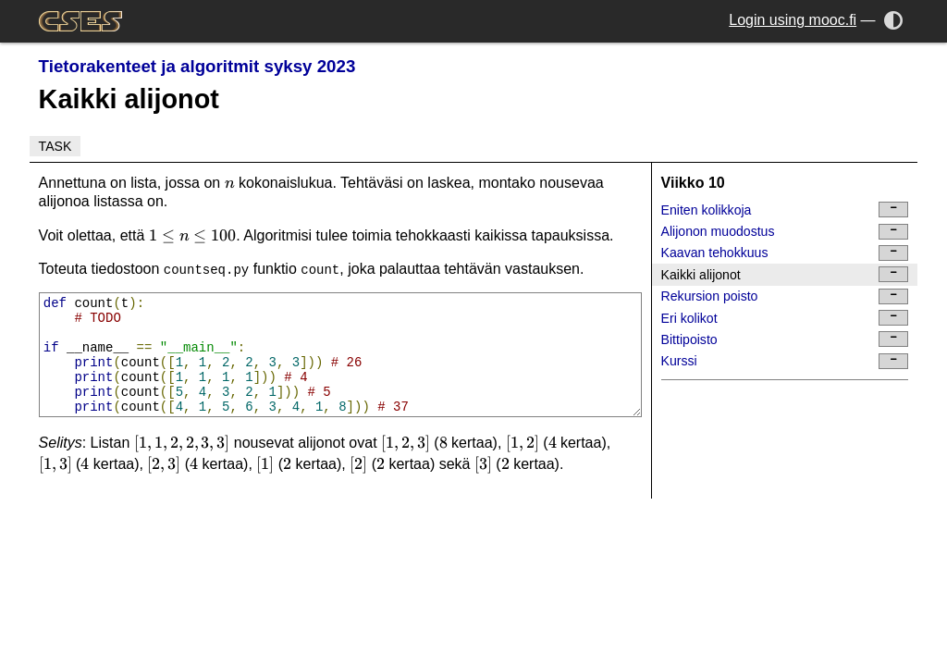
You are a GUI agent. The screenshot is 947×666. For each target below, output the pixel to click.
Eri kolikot (785, 318)
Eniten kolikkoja (785, 209)
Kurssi (785, 361)
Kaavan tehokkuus (785, 253)
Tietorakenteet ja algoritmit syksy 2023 (197, 66)
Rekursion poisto (785, 296)
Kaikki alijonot (785, 274)
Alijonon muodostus (785, 232)
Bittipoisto (785, 339)
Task (55, 146)
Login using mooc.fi (792, 20)
